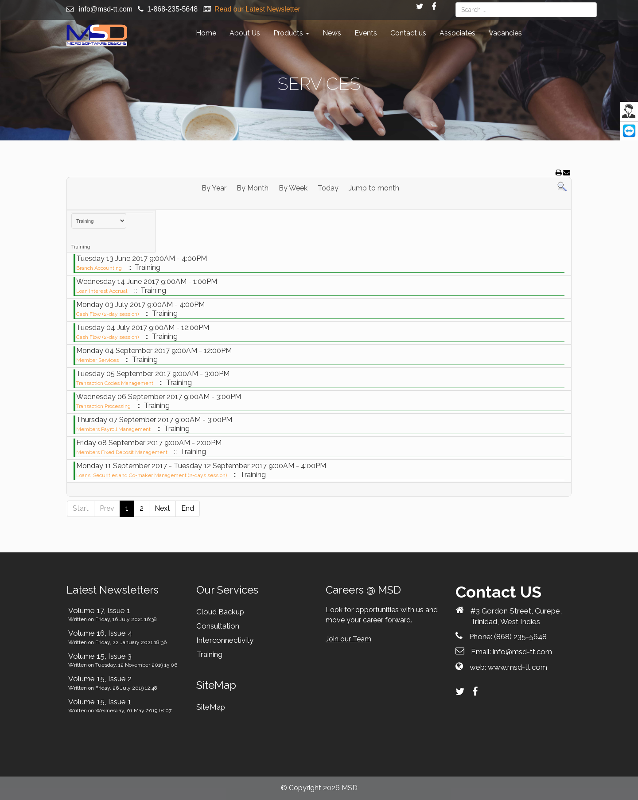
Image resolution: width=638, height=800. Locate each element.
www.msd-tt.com (517, 667)
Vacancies (505, 33)
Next (162, 508)
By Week (293, 188)
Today (328, 188)
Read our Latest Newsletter (257, 9)
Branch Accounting (99, 268)
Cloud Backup (220, 611)
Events (365, 33)
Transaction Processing (103, 406)
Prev (107, 508)
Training (209, 654)
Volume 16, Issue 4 (100, 633)
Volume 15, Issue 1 (99, 701)
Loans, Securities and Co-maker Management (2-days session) (151, 475)
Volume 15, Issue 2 (100, 678)
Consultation (217, 625)
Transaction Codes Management (115, 383)
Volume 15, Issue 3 (100, 656)
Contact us (408, 33)
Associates (457, 33)
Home (206, 33)
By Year (214, 188)
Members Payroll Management (113, 429)
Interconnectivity (224, 640)
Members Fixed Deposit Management (122, 452)
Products (291, 33)
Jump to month (374, 188)
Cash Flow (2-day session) (107, 314)
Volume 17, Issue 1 (99, 610)
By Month (252, 188)
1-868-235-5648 (172, 9)
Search (455, 2)
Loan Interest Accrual (101, 291)
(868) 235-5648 (520, 636)
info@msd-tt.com (105, 9)
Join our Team (348, 639)
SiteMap (210, 707)
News (332, 33)
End (187, 508)
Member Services (97, 360)
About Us (245, 33)
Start (81, 508)
